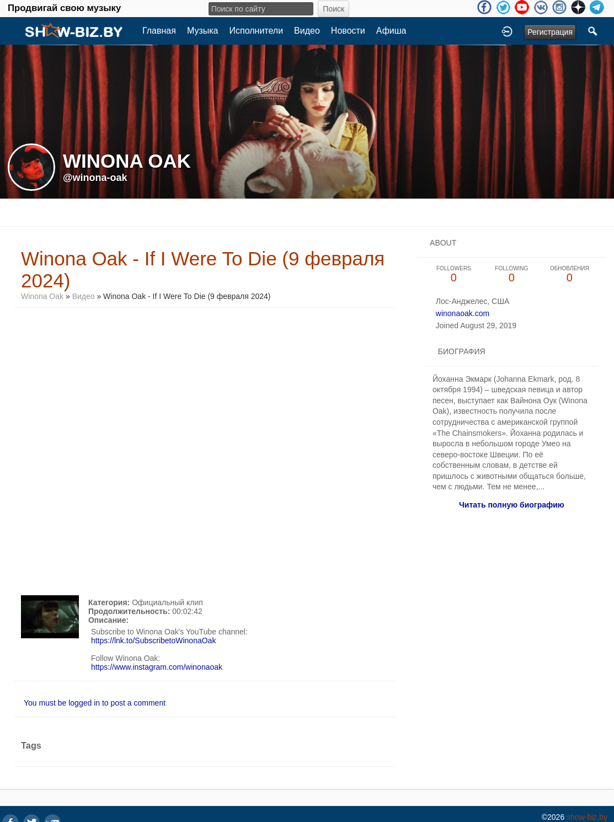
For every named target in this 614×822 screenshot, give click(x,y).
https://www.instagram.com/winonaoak (156, 667)
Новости (348, 30)
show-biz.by (587, 817)
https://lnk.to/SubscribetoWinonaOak (153, 640)
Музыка (202, 30)
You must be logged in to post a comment (94, 702)
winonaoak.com (462, 313)
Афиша (391, 30)
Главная (159, 30)
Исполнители (256, 30)
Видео (307, 30)
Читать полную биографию (511, 504)
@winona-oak (95, 177)
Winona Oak (42, 296)
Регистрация (550, 32)
